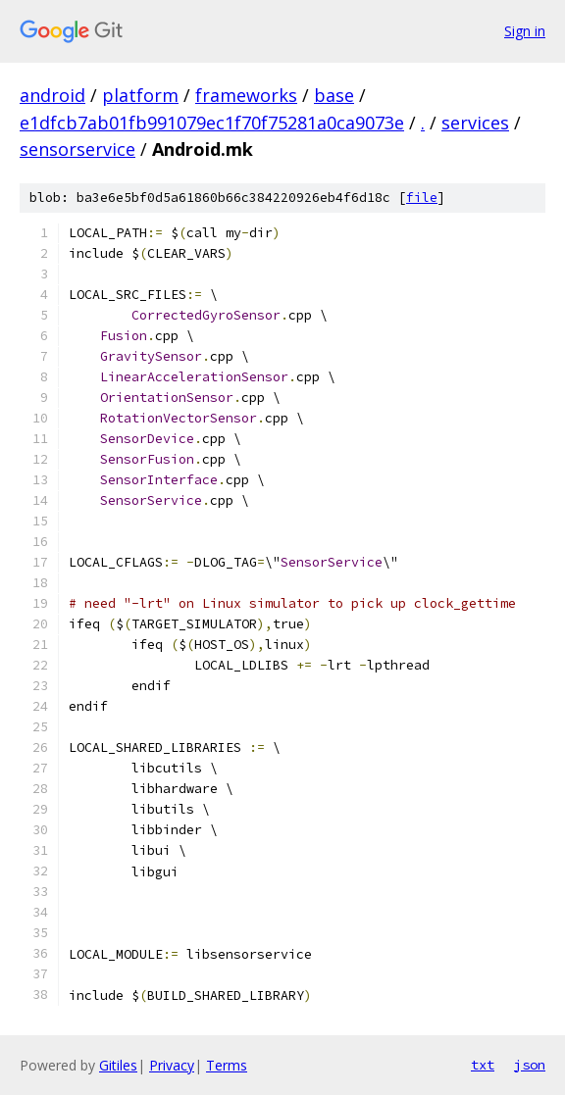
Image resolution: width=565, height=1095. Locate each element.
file (421, 197)
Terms (226, 1065)
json (529, 1064)
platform (140, 95)
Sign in (524, 31)
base (334, 95)
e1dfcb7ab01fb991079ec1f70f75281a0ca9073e (212, 122)
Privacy (171, 1065)
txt (482, 1064)
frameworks (246, 95)
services (475, 122)
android (52, 95)
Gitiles (118, 1065)
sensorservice (77, 149)
